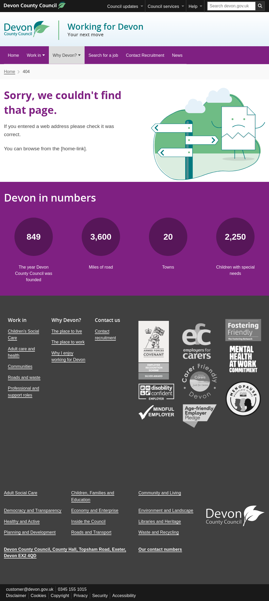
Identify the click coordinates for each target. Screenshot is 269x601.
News (177, 55)
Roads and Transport (91, 536)
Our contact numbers (160, 553)
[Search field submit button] (260, 6)
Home (13, 55)
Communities (20, 366)
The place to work (68, 342)
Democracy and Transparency (32, 514)
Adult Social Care (20, 497)
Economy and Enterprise (94, 514)
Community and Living (159, 497)
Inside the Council (88, 525)
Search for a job (103, 55)
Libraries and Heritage (159, 525)
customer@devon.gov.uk (29, 593)
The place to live (66, 331)
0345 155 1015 (72, 593)
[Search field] (231, 6)
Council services (163, 6)
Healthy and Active (22, 525)
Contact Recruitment (145, 55)
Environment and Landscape (165, 514)
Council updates (122, 6)
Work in (34, 55)
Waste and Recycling (158, 536)
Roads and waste (24, 377)
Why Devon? (65, 55)
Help (193, 6)
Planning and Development (30, 536)
